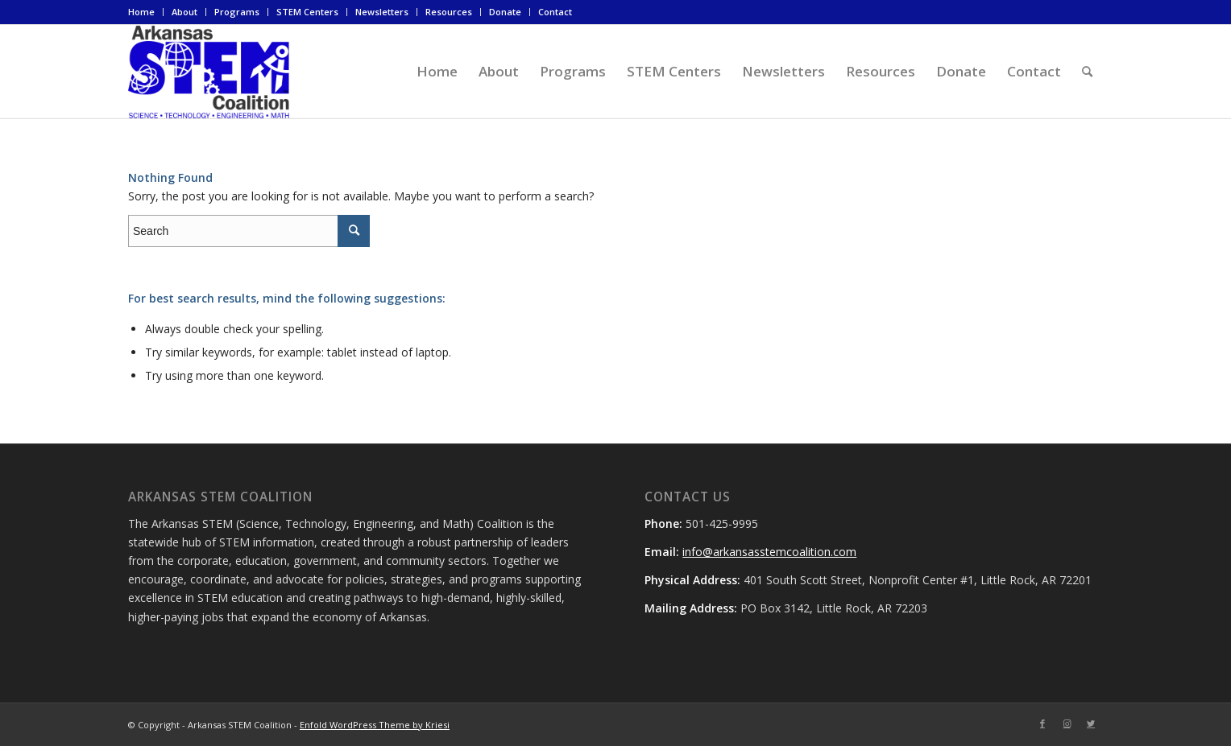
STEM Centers (307, 12)
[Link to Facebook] (1042, 723)
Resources (448, 12)
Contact (555, 12)
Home (141, 12)
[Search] (1087, 71)
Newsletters (381, 12)
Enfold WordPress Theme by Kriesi (375, 725)
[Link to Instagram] (1067, 723)
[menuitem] (146, 12)
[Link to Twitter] (1091, 723)
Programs (236, 12)
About (184, 12)
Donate (505, 12)
